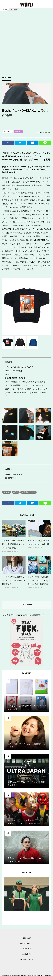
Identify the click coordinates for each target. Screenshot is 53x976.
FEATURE (18, 131)
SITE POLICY (26, 938)
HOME (5, 9)
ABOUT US (26, 954)
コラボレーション (28, 492)
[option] (26, 895)
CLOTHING (7, 131)
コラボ (15, 492)
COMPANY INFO (26, 959)
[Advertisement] (26, 47)
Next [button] (47, 893)
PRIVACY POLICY (26, 943)
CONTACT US (26, 949)
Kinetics (7, 492)
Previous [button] (5, 893)
